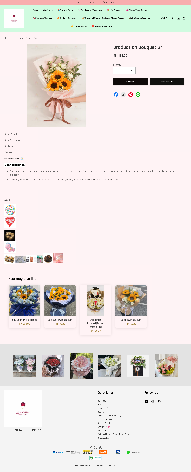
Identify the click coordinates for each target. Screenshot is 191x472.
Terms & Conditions (104, 466)
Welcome (91, 466)
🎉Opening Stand (65, 10)
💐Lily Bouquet (114, 10)
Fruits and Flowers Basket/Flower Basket (114, 434)
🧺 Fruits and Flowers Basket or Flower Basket (102, 18)
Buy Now (130, 82)
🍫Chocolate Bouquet (42, 18)
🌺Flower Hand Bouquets (137, 10)
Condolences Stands (106, 420)
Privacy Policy (80, 466)
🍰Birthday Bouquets (66, 18)
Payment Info (103, 409)
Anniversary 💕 (104, 427)
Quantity (117, 65)
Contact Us (102, 401)
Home (35, 10)
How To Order (103, 405)
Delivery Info (103, 412)
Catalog (48, 10)
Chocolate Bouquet (105, 438)
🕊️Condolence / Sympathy (90, 10)
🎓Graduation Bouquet (139, 18)
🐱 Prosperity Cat (78, 26)
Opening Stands (104, 423)
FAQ (114, 466)
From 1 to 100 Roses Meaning (109, 416)
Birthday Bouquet (105, 431)
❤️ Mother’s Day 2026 (102, 26)
